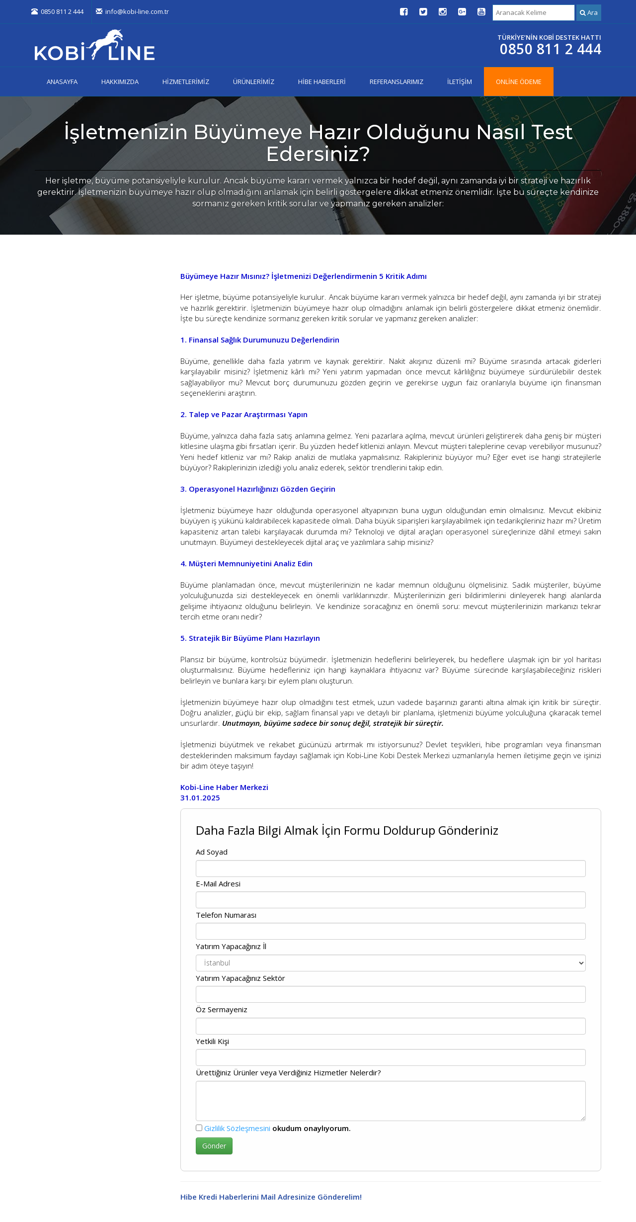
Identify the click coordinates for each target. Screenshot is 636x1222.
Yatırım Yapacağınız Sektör (240, 978)
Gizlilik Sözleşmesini (237, 1128)
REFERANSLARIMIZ (396, 81)
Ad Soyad (212, 852)
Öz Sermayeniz (221, 1009)
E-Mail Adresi (218, 883)
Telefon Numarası (226, 915)
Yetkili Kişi (212, 1041)
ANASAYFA (62, 81)
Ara (589, 12)
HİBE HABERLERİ (322, 81)
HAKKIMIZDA (120, 81)
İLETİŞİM (459, 81)
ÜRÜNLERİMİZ (253, 81)
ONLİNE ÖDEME (519, 81)
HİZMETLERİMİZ (185, 81)
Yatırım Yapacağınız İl (231, 946)
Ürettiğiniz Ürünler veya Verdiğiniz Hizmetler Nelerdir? (288, 1072)
